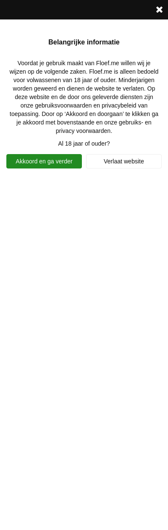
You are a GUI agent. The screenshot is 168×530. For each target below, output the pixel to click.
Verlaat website (124, 161)
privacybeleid (119, 105)
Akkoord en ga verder (44, 161)
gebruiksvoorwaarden (63, 105)
